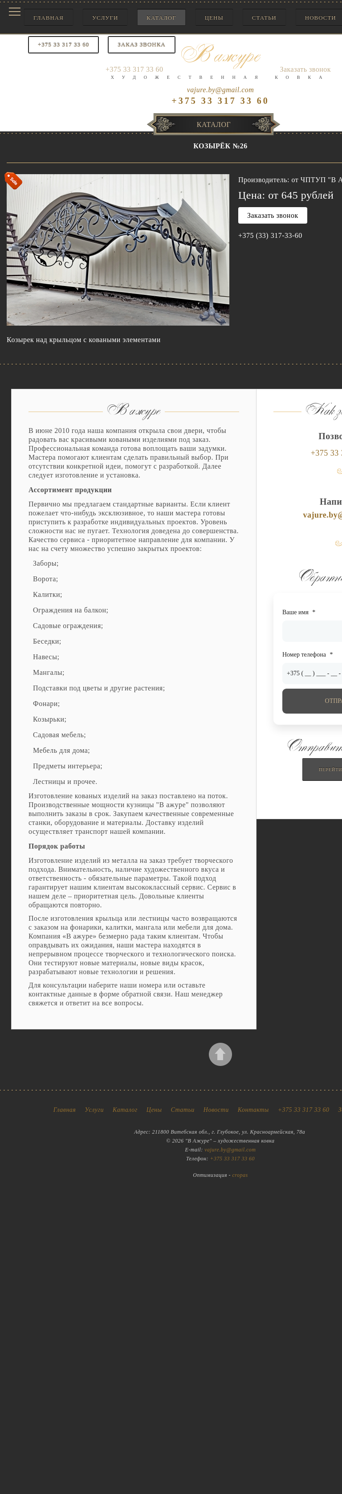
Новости (216, 1109)
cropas (240, 1175)
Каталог (161, 17)
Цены (214, 17)
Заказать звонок (272, 215)
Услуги (105, 17)
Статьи (264, 17)
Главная (48, 17)
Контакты (253, 1109)
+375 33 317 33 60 (304, 1109)
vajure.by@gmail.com (220, 90)
